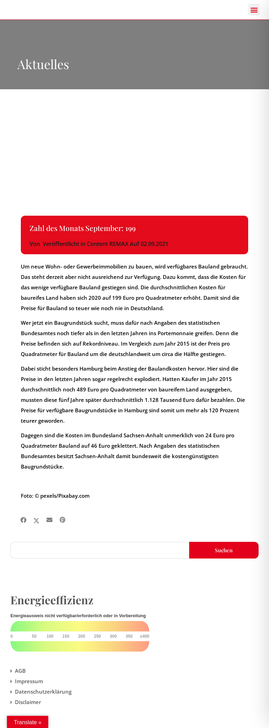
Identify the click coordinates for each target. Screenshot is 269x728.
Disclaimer (28, 701)
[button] (254, 9)
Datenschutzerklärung (43, 691)
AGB (20, 670)
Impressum (29, 681)
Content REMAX (107, 244)
